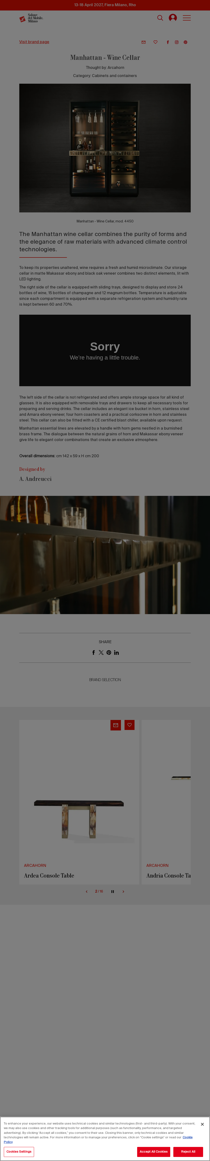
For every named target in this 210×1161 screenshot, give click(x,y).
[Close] (202, 1124)
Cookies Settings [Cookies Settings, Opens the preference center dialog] (18, 1151)
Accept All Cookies (154, 1151)
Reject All (188, 1151)
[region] (105, 1139)
